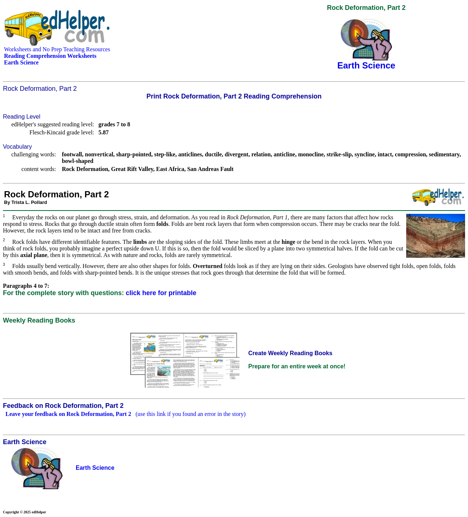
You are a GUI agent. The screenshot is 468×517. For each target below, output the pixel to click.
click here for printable (161, 293)
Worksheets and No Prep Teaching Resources (57, 49)
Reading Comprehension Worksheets (50, 56)
